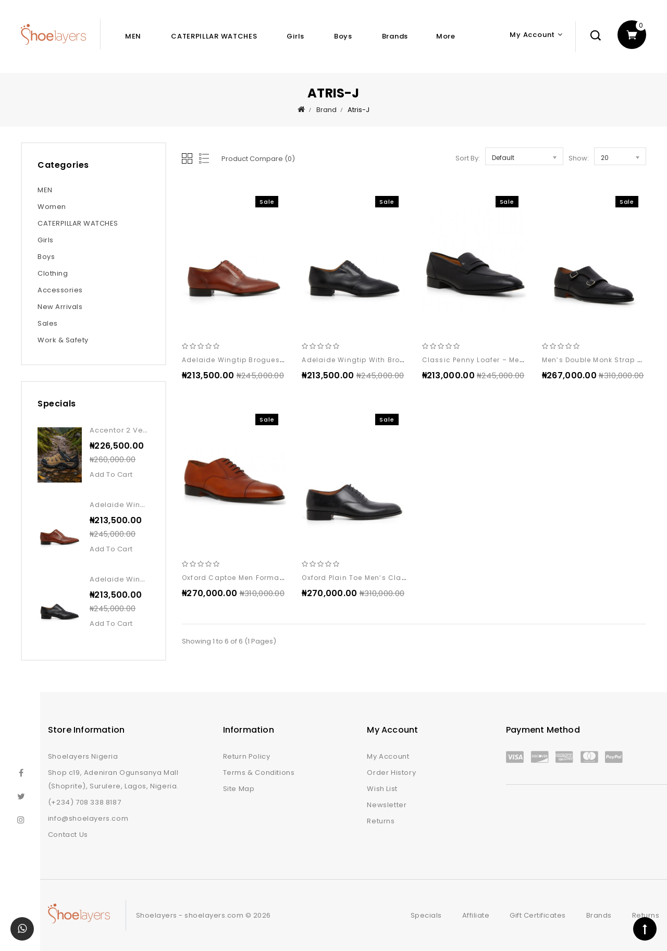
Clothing (53, 273)
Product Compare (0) (258, 159)
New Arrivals (60, 307)
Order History (391, 772)
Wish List (382, 789)
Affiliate (476, 915)
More (445, 36)
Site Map (239, 789)
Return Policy (246, 756)
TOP (645, 929)
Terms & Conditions (259, 772)
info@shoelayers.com (88, 818)
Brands (395, 36)
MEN (133, 36)
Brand (326, 110)
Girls (295, 36)
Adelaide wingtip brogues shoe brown (254, 359)
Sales (48, 323)
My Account (388, 756)
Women (52, 207)
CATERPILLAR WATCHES (214, 36)
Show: (579, 158)
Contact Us (68, 834)
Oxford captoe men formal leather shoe (257, 577)
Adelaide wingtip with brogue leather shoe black (394, 359)
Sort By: (467, 158)
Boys (343, 36)
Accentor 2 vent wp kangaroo (147, 430)
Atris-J (358, 110)
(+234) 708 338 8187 (84, 802)
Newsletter (386, 805)
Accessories (60, 290)
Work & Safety (63, 340)
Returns (380, 821)
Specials (426, 915)
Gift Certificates (538, 915)
